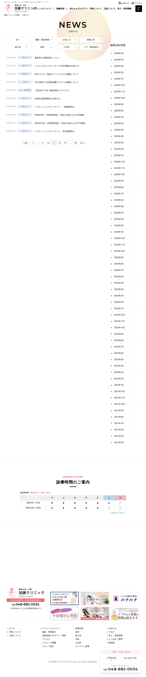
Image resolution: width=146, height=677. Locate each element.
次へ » (83, 143)
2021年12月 (119, 391)
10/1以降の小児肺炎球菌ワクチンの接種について (56, 82)
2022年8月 (119, 340)
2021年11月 (119, 398)
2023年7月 (119, 270)
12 (48, 143)
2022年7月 (119, 347)
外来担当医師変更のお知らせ (47, 98)
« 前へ (26, 143)
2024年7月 (119, 193)
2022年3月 (119, 372)
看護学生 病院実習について (47, 58)
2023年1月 (119, 308)
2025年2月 (119, 149)
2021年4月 (119, 442)
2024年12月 (119, 162)
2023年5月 (119, 283)
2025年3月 (119, 142)
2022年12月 (119, 315)
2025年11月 (119, 91)
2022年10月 (119, 327)
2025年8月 (119, 111)
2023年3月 (119, 296)
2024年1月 (119, 232)
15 (65, 143)
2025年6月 (119, 123)
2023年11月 (119, 244)
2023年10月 (119, 251)
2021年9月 (119, 410)
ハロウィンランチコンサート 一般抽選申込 (54, 107)
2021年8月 (119, 417)
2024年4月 (119, 213)
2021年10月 (119, 404)
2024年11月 (119, 168)
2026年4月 (119, 59)
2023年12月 (119, 238)
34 (75, 143)
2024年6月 (119, 200)
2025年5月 (119, 130)
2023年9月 (119, 257)
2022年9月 (119, 334)
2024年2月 (119, 225)
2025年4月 (119, 136)
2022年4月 (119, 366)
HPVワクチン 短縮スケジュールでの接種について (57, 74)
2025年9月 (119, 104)
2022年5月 (119, 359)
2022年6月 (119, 353)
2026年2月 (119, 72)
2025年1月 (119, 155)
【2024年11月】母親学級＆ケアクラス (52, 90)
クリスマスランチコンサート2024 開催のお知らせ (57, 66)
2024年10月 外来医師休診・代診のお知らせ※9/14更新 (60, 123)
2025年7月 (119, 117)
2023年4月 (119, 289)
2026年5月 (119, 53)
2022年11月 (119, 321)
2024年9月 (119, 181)
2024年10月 (119, 174)
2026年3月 (119, 66)
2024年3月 (119, 219)
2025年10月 (119, 98)
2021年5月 (119, 436)
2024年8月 (119, 187)
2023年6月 (119, 276)
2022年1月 (119, 385)
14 (59, 143)
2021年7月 (119, 423)
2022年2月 (119, 378)
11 (42, 143)
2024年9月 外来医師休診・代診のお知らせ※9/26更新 (59, 115)
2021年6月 (119, 429)
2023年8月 (119, 264)
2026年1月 (119, 79)
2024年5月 (119, 206)
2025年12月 (119, 85)
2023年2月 (119, 302)
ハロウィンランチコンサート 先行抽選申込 (54, 131)
